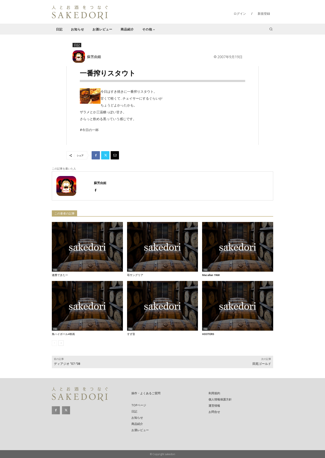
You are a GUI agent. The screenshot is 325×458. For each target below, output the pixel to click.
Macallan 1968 (210, 275)
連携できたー (60, 275)
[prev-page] (54, 343)
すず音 (131, 334)
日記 (77, 45)
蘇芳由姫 (94, 56)
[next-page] (61, 343)
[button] (271, 29)
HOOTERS (208, 334)
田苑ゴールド (261, 364)
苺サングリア (135, 275)
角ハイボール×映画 (63, 334)
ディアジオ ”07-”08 (67, 364)
